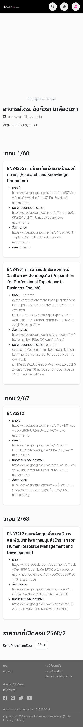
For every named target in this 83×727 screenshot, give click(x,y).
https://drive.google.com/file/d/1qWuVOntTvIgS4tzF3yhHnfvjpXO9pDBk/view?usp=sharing (43, 237)
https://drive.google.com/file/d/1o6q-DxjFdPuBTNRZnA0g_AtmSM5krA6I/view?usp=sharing (42, 450)
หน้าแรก (7, 671)
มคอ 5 (27, 247)
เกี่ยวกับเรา (9, 690)
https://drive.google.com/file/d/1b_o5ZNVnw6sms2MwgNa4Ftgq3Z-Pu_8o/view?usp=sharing (43, 198)
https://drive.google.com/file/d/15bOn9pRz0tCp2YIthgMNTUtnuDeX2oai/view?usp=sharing (43, 217)
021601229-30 (43, 709)
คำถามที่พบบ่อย (53, 671)
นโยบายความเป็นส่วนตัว (58, 676)
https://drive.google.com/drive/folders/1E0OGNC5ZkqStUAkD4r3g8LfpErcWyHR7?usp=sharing (43, 490)
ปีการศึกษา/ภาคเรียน (17, 646)
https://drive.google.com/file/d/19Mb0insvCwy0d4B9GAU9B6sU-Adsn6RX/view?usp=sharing (44, 430)
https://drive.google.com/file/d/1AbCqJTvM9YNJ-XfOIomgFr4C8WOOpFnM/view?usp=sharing (43, 470)
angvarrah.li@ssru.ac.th (25, 117)
